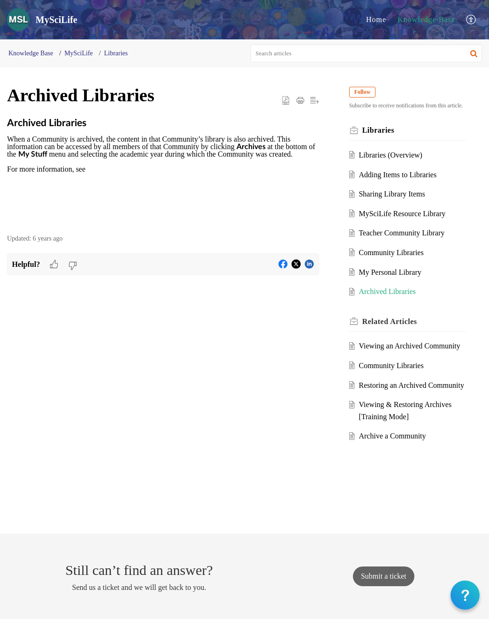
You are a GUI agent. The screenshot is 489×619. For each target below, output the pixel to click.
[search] (366, 53)
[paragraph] (163, 171)
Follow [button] (362, 92)
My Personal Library (390, 272)
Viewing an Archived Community (409, 346)
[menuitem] (376, 19)
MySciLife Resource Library (402, 214)
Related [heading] (389, 321)
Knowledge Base (426, 19)
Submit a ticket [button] (383, 576)
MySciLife (78, 53)
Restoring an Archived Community (411, 385)
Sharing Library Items (392, 194)
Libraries (116, 53)
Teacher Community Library (401, 233)
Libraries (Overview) (390, 155)
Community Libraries (391, 253)
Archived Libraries (387, 291)
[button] (471, 20)
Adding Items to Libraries (397, 175)
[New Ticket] (383, 576)
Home (376, 19)
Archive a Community (392, 436)
